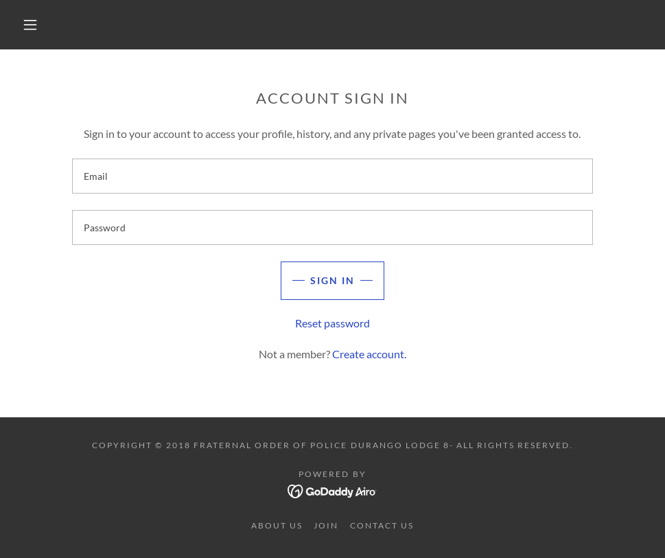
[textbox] (333, 176)
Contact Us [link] (382, 525)
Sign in (332, 280)
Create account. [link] (369, 353)
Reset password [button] (332, 322)
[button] (31, 24)
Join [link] (326, 525)
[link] (332, 489)
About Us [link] (277, 525)
